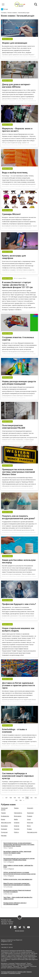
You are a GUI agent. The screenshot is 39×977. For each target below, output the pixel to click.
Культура (30, 822)
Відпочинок (17, 816)
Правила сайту (21, 972)
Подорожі (4, 832)
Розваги (29, 816)
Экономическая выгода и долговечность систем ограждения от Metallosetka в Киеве (19, 859)
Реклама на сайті (6, 920)
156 (20, 800)
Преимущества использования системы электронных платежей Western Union (18, 472)
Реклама (3, 835)
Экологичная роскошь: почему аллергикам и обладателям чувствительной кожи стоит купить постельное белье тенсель (18, 844)
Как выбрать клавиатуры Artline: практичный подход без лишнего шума (17, 852)
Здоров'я (30, 808)
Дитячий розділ (32, 832)
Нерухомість (18, 813)
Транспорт (30, 813)
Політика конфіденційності (9, 972)
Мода (29, 826)
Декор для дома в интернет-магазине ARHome (16, 85)
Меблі (16, 819)
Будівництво (5, 816)
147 (6, 797)
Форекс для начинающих (14, 43)
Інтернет (16, 822)
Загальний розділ (4, 808)
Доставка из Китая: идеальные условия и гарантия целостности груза (18, 685)
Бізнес (3, 819)
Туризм (3, 813)
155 (16, 800)
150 (19, 797)
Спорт (29, 819)
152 (27, 797)
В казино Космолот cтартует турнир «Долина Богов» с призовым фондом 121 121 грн (17, 285)
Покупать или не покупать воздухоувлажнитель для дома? (18, 517)
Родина (29, 829)
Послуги (16, 829)
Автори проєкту (19, 931)
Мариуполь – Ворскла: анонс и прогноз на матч (17, 129)
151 (23, 797)
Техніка (16, 808)
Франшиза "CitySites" (7, 922)
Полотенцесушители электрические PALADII (13, 426)
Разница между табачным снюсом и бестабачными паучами (14, 903)
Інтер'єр (16, 826)
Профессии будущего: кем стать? (19, 604)
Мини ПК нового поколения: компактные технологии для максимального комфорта (16, 884)
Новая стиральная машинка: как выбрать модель (18, 629)
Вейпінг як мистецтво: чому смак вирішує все (17, 879)
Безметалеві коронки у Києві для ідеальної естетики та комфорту (17, 891)
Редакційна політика (14, 973)
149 (15, 797)
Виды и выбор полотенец (14, 172)
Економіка (4, 826)
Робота (16, 832)
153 (31, 797)
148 (10, 797)
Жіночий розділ (6, 822)
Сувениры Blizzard (11, 214)
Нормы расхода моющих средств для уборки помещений (19, 382)
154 (35, 797)
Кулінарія (4, 829)
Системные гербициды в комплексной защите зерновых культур (18, 776)
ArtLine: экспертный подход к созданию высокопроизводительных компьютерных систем (19, 873)
